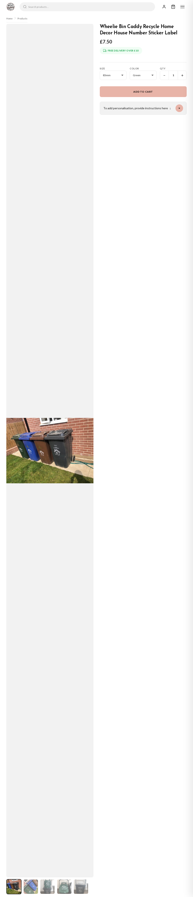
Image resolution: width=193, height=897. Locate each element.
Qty (163, 68)
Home (9, 18)
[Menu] (182, 7)
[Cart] (173, 7)
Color (134, 68)
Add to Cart (143, 91)
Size (102, 68)
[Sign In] (164, 7)
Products (22, 18)
